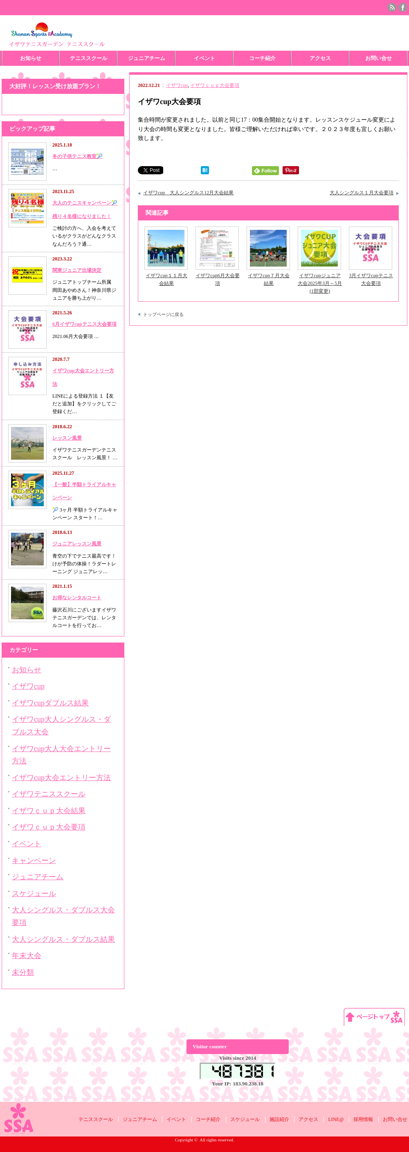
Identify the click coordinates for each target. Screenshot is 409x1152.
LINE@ (336, 1119)
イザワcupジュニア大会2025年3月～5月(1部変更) (320, 283)
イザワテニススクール (48, 794)
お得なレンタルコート (76, 597)
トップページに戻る (163, 314)
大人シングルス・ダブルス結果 (63, 939)
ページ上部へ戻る (374, 1016)
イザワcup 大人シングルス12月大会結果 (188, 193)
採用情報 (363, 1119)
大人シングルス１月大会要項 (361, 193)
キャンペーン (34, 860)
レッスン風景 (67, 438)
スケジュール (34, 894)
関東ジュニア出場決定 (76, 270)
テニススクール (88, 58)
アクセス (320, 58)
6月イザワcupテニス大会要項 (84, 324)
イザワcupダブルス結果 (50, 703)
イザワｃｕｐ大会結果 (48, 811)
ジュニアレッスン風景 (76, 544)
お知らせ (30, 58)
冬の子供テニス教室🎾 (77, 156)
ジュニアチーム (146, 58)
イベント (204, 58)
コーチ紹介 (262, 58)
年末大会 (26, 956)
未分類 (23, 972)
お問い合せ (378, 58)
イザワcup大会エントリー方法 (61, 778)
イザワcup (177, 85)
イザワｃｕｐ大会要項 (214, 85)
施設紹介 (279, 1119)
